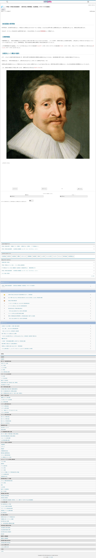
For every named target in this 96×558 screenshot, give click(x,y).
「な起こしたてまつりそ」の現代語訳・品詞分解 (10, 331)
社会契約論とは (71, 256)
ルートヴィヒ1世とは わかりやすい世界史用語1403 (17, 305)
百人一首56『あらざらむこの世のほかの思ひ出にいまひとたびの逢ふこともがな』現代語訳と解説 (25, 297)
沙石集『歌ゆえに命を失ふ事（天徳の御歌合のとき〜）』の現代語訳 (20, 294)
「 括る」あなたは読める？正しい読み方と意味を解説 (17, 318)
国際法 (19, 256)
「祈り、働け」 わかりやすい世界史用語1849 (10, 328)
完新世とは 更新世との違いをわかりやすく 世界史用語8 (12, 346)
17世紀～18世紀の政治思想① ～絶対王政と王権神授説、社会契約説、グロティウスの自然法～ (44, 286)
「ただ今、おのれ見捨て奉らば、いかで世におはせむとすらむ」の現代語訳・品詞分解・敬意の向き (19, 336)
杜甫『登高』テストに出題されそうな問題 (9, 333)
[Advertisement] (48, 16)
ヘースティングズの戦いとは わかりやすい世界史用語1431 (18, 303)
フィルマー (55, 256)
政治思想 (34, 256)
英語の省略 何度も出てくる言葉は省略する (9, 343)
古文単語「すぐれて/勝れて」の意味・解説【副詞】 (11, 326)
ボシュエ (59, 256)
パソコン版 (50, 557)
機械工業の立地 (4, 338)
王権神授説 (29, 256)
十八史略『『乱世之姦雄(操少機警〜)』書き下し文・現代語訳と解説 (13, 341)
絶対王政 (9, 256)
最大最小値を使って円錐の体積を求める (15, 308)
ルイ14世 (43, 256)
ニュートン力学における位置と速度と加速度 (16, 313)
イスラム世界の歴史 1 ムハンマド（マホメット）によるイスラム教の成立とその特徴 (17, 348)
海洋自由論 (65, 256)
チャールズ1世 (48, 256)
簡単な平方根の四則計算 (12, 300)
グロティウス (23, 256)
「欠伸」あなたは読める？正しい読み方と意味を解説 (17, 310)
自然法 (39, 256)
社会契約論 (4, 256)
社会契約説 (14, 256)
